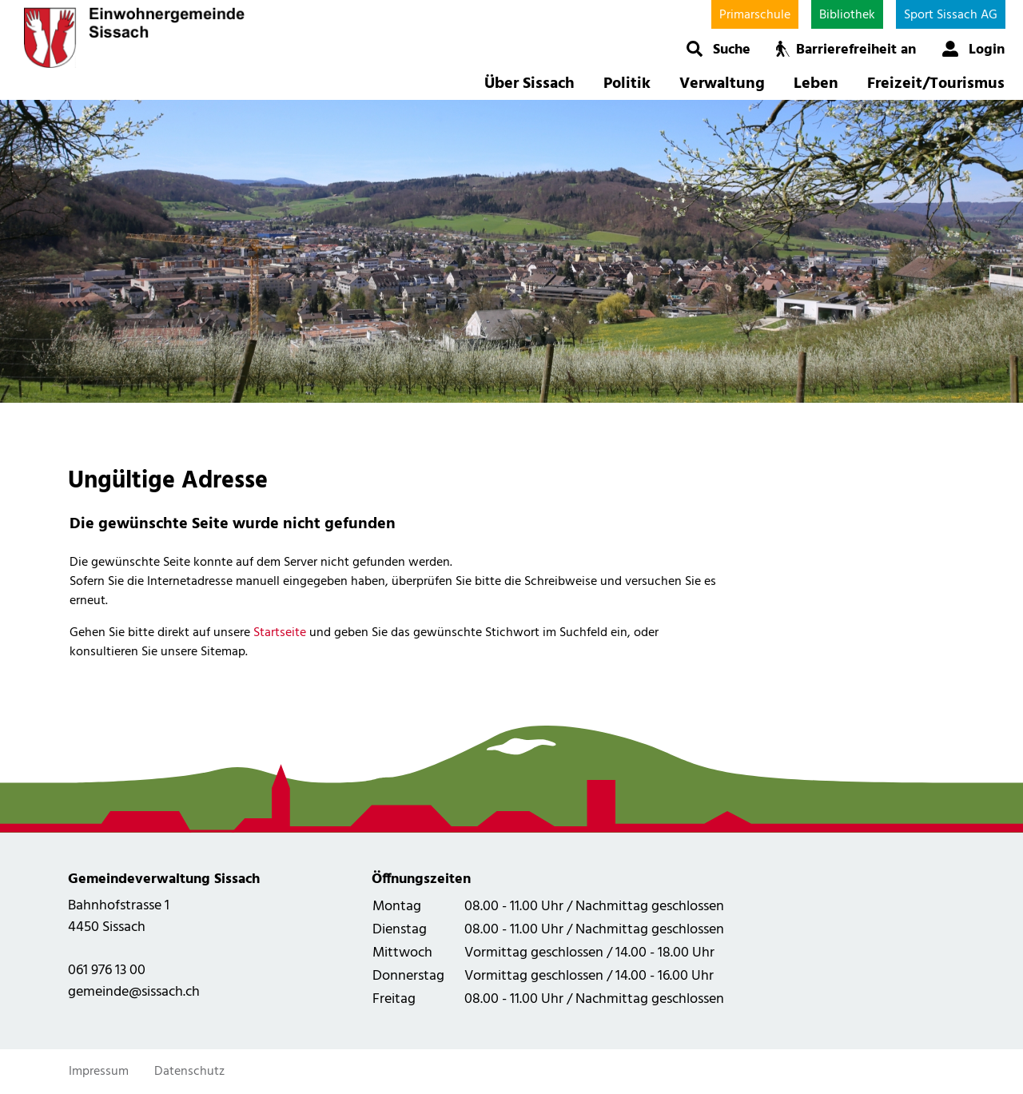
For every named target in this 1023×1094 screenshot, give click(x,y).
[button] (718, 48)
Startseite (279, 633)
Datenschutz (189, 1071)
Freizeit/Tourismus (936, 84)
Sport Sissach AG (950, 15)
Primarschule (754, 15)
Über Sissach (529, 84)
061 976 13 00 (106, 970)
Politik (627, 84)
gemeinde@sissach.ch (134, 992)
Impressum (99, 1071)
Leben (816, 84)
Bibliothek (847, 15)
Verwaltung (722, 84)
